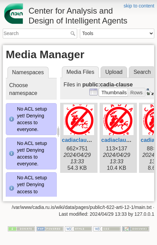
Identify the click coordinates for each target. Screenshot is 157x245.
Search (73, 33)
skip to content (139, 6)
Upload (114, 72)
